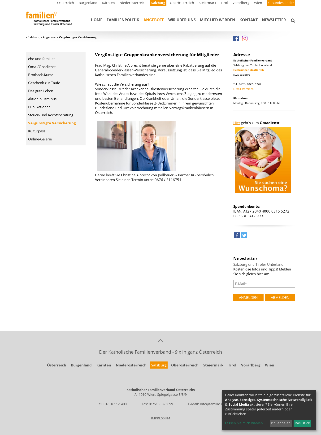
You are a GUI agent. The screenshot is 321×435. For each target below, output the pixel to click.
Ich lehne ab (281, 423)
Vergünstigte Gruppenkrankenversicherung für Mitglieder (157, 54)
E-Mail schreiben (243, 89)
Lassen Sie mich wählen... (245, 423)
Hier (236, 122)
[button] (237, 236)
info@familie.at (212, 404)
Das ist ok (302, 423)
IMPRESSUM (160, 418)
